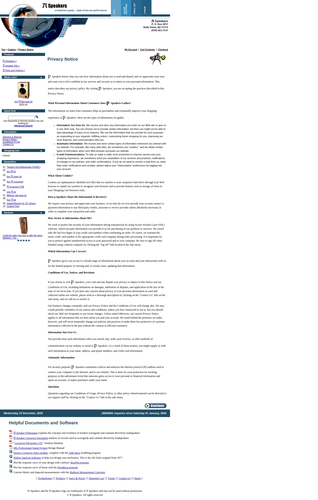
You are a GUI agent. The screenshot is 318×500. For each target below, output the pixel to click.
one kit (11, 192)
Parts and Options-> (14, 70)
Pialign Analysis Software (27, 457)
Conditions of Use (11, 142)
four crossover (15, 182)
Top (4, 49)
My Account (131, 49)
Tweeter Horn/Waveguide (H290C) (23, 167)
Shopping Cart (96, 478)
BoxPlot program (79, 462)
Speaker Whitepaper (25, 433)
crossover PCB (15, 187)
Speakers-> (10, 61)
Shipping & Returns (12, 137)
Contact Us (8, 144)
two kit (11, 171)
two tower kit (14, 176)
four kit (11, 200)
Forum (111, 478)
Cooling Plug (13, 206)
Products (60, 478)
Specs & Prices (77, 478)
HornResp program (67, 467)
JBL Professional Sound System (30, 448)
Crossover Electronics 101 (29, 443)
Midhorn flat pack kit (16, 195)
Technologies (45, 478)
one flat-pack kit (23, 101)
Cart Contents (147, 49)
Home (137, 478)
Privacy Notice (26, 49)
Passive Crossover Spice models (30, 452)
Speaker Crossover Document (30, 438)
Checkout (163, 49)
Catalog (12, 49)
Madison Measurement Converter (87, 472)
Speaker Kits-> (11, 66)
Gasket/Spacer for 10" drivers (21, 203)
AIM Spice (74, 452)
